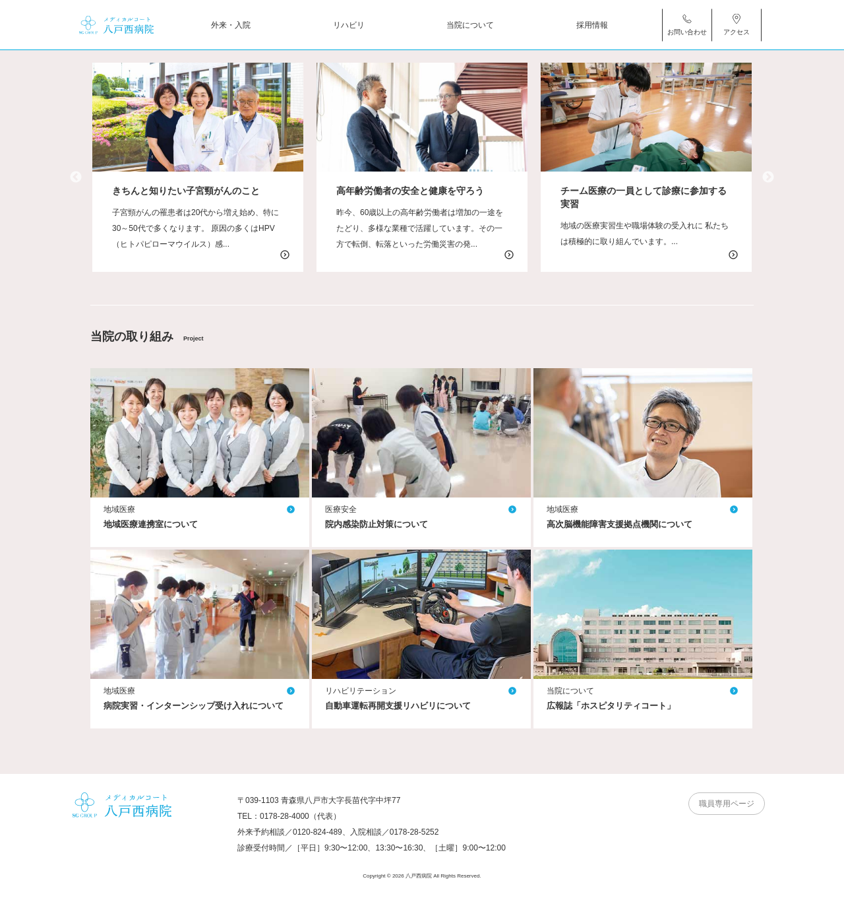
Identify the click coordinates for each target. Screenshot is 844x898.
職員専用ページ (726, 803)
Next (768, 177)
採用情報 (592, 24)
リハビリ (349, 24)
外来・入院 (231, 24)
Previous (75, 177)
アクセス (736, 24)
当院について (470, 24)
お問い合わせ (687, 24)
